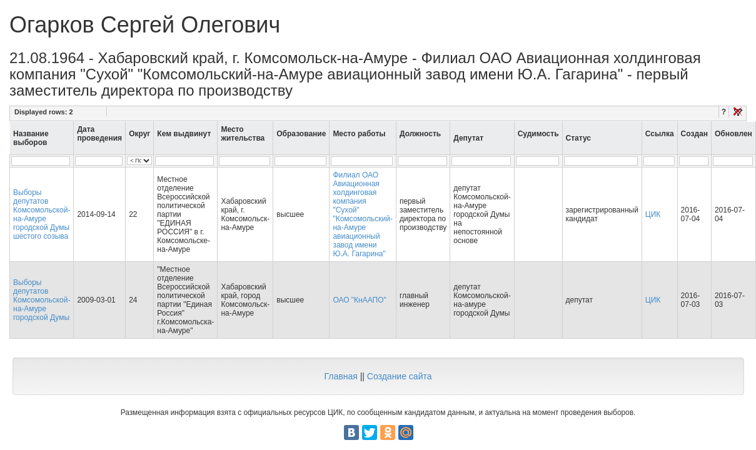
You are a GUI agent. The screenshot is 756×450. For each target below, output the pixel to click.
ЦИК (653, 214)
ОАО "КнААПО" (359, 300)
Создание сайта (399, 376)
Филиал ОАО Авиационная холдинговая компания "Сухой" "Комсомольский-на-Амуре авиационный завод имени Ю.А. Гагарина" (363, 214)
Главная (340, 376)
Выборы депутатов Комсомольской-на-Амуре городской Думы (41, 300)
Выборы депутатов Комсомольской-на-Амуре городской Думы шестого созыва (41, 214)
